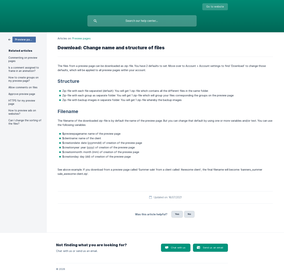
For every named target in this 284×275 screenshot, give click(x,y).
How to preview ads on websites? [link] (22, 112)
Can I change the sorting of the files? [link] (24, 122)
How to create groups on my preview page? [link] (23, 79)
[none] (215, 6)
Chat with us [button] (178, 247)
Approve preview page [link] (21, 94)
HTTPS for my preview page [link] (21, 102)
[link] (22, 39)
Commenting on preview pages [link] (22, 59)
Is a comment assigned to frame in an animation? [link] (23, 69)
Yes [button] (177, 214)
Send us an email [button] (213, 247)
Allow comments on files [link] (22, 87)
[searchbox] (142, 21)
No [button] (189, 214)
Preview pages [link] (81, 38)
